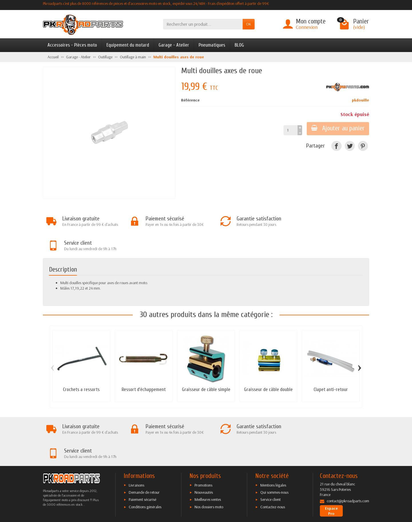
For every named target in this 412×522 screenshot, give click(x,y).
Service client (270, 450)
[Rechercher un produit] (203, 24)
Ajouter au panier (338, 128)
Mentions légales (273, 436)
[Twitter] (350, 146)
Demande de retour (144, 443)
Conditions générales (145, 458)
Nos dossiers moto (209, 458)
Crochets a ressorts (81, 365)
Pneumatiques (212, 45)
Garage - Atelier (174, 45)
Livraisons (136, 436)
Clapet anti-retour (331, 365)
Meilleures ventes (208, 450)
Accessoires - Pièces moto (72, 45)
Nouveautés (204, 443)
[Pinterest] (363, 146)
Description (63, 245)
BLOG (239, 45)
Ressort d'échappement (144, 365)
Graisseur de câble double (268, 365)
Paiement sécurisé (142, 450)
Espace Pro (331, 462)
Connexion (307, 27)
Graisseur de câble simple (206, 365)
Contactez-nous (272, 458)
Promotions (203, 436)
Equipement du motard (127, 45)
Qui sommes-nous (274, 443)
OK (248, 24)
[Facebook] (336, 146)
